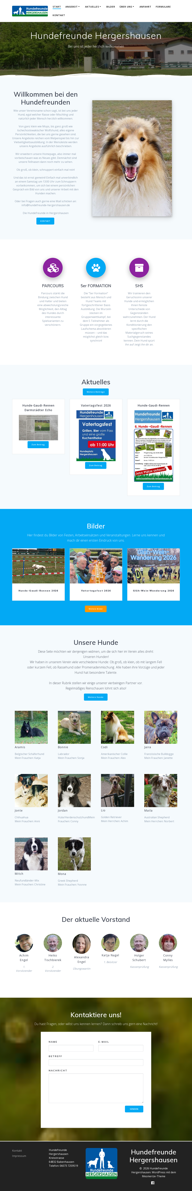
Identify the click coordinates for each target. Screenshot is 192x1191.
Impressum (19, 1156)
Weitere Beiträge (95, 392)
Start (57, 6)
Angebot (71, 6)
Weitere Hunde (96, 698)
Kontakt (59, 15)
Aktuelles (92, 6)
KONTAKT (45, 221)
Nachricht (96, 1086)
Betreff (96, 1060)
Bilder (110, 6)
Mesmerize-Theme (153, 1176)
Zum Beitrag (38, 444)
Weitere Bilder (95, 609)
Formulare (163, 6)
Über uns (126, 6)
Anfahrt (145, 6)
